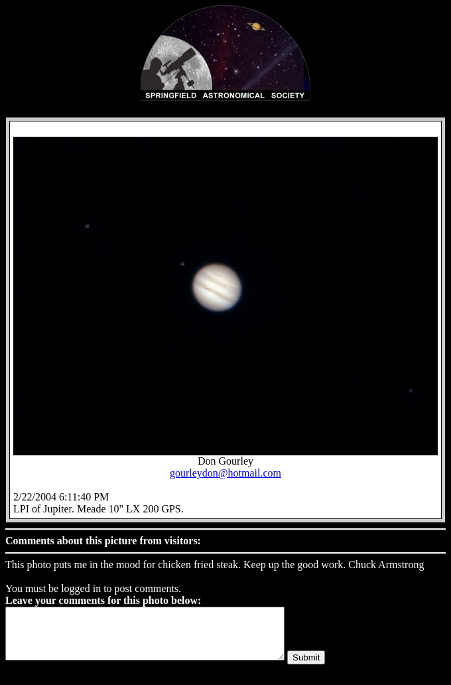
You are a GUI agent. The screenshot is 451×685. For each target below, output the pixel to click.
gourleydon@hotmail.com (225, 473)
